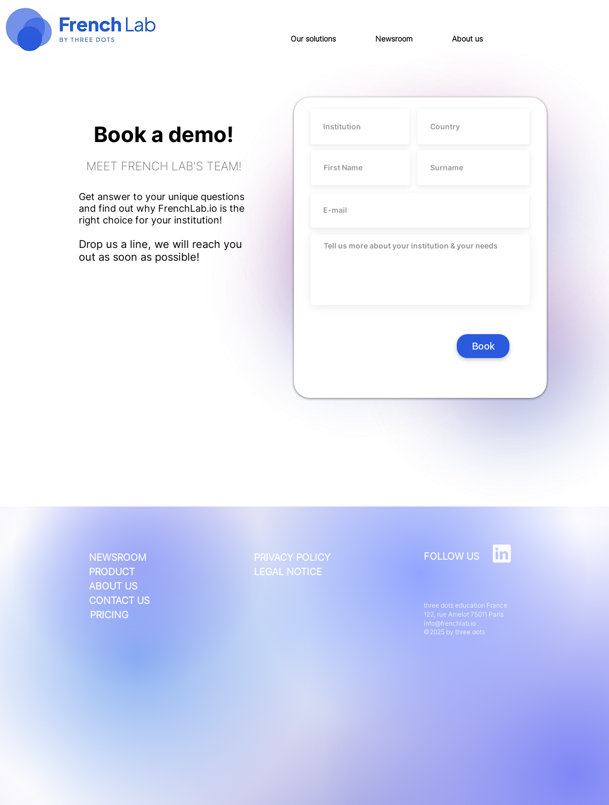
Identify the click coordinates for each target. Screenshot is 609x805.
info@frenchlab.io (450, 623)
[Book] (483, 346)
